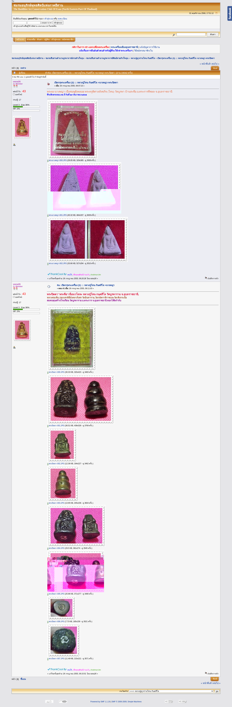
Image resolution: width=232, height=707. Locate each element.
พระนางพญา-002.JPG (57, 263)
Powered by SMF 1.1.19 (100, 702)
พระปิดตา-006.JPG (55, 621)
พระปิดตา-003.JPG (55, 503)
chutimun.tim (95, 275)
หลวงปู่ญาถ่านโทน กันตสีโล (143, 58)
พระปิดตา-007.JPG (55, 659)
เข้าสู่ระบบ (48, 19)
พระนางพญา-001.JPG (57, 215)
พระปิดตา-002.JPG (55, 464)
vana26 (17, 81)
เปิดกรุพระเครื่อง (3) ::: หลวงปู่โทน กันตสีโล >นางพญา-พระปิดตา (185, 58)
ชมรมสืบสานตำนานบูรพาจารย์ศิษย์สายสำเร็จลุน (107, 58)
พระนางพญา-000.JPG (57, 160)
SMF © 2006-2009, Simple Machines (127, 702)
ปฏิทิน (46, 39)
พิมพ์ (215, 68)
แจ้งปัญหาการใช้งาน (150, 47)
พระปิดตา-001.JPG (55, 426)
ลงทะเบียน (62, 19)
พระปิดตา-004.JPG (55, 548)
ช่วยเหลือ (31, 39)
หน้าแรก (20, 39)
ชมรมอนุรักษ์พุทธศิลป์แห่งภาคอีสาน (27, 58)
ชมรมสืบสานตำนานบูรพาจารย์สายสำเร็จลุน (65, 58)
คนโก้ (70, 275)
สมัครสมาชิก (67, 39)
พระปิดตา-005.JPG (55, 594)
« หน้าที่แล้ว (205, 64)
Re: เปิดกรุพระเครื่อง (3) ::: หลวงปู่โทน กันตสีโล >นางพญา (85, 285)
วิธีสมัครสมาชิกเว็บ (143, 50)
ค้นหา (39, 39)
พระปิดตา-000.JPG (55, 372)
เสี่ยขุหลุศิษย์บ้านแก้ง (81, 275)
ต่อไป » (215, 64)
